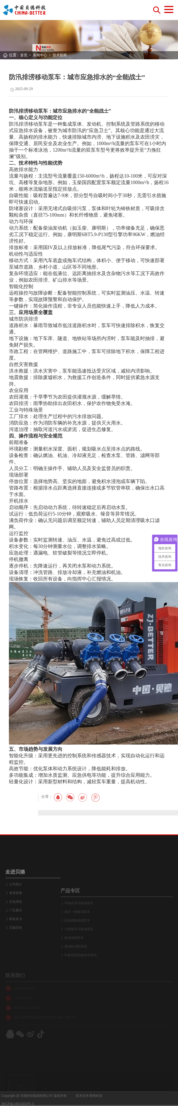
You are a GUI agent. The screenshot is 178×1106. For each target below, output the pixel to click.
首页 (23, 55)
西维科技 (95, 1102)
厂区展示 (15, 941)
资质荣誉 (15, 923)
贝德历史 (15, 958)
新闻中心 (40, 55)
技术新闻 (60, 55)
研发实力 (15, 949)
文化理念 (15, 932)
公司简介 (15, 915)
